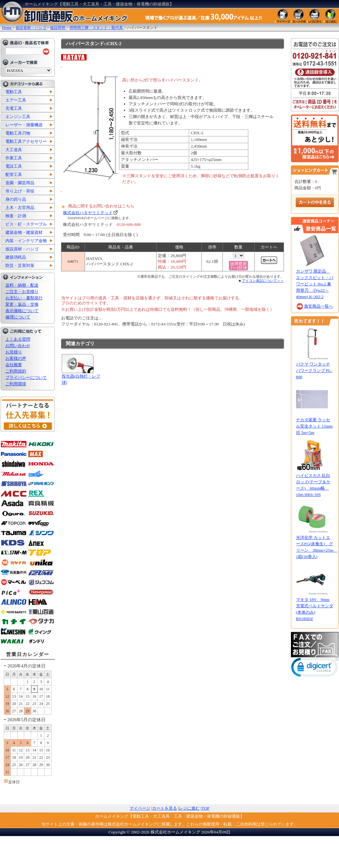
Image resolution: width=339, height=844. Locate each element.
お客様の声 (15, 358)
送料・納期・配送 (22, 285)
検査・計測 (15, 215)
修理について (17, 317)
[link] (315, 668)
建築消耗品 (15, 257)
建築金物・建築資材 (24, 232)
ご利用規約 (15, 371)
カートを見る (164, 808)
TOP (205, 808)
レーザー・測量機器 (24, 124)
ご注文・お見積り (22, 291)
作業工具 (13, 158)
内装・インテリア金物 (26, 240)
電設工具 (13, 166)
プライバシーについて (26, 377)
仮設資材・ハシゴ (22, 249)
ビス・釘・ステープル (26, 224)
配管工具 (13, 174)
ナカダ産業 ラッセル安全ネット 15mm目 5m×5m (314, 426)
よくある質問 (17, 339)
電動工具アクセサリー (26, 141)
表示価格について (22, 310)
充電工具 (13, 108)
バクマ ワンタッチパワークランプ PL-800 (314, 370)
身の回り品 (15, 199)
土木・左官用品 (19, 207)
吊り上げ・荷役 (19, 191)
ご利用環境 (15, 383)
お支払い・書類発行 (24, 298)
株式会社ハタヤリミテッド (88, 212)
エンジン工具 (17, 116)
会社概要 (13, 364)
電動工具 (13, 91)
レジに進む (189, 808)
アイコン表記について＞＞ (263, 280)
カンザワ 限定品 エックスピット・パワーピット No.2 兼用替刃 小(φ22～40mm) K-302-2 (314, 284)
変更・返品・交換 (22, 304)
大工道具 (13, 149)
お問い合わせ (17, 345)
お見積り (13, 352)
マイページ (140, 808)
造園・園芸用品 (19, 182)
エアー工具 (15, 100)
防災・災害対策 (19, 265)
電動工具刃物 (17, 133)
